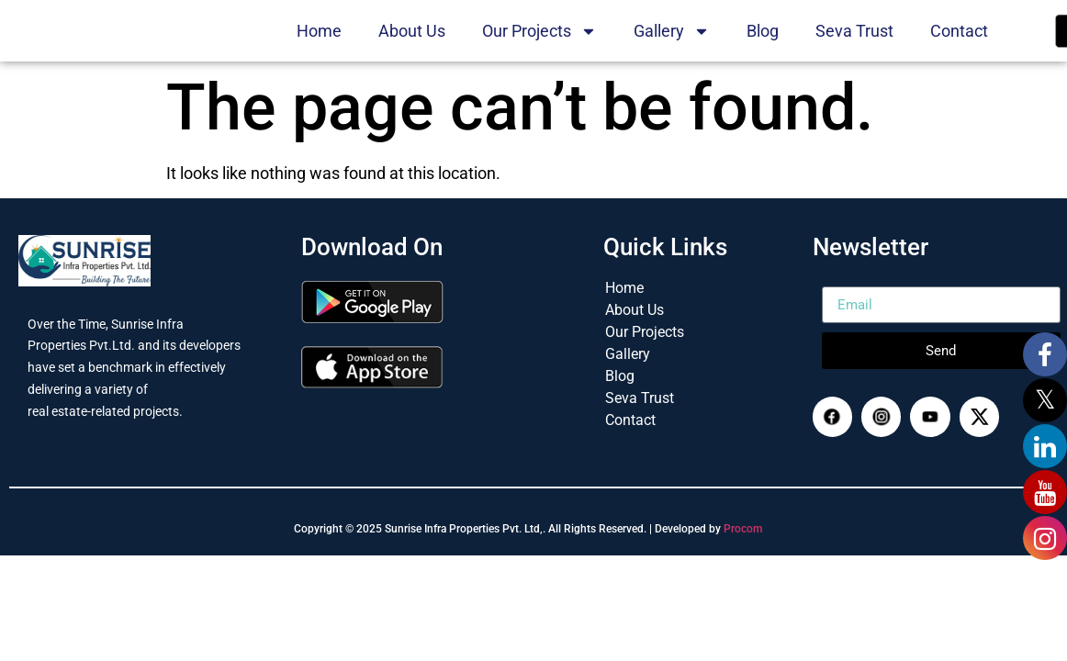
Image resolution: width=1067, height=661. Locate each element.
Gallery (672, 48)
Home (319, 48)
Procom (743, 565)
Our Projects (539, 48)
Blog (763, 48)
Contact (959, 48)
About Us (411, 48)
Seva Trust (854, 48)
